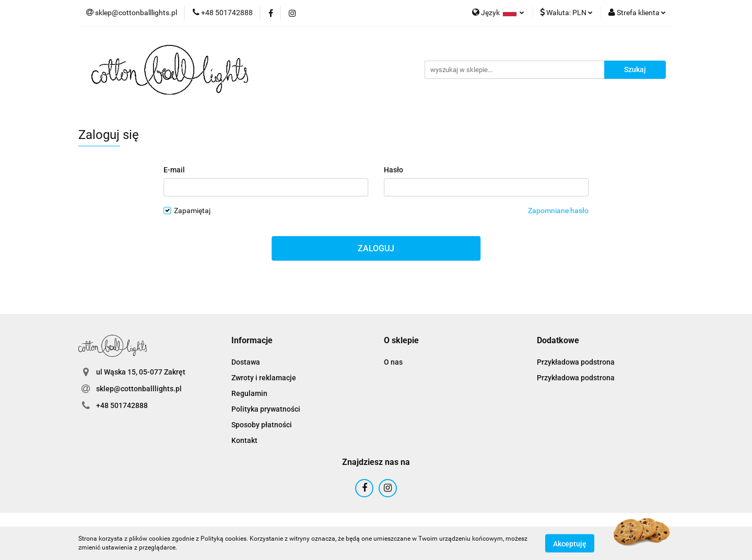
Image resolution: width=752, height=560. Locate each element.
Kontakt (244, 440)
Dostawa (245, 362)
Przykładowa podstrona (576, 362)
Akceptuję (569, 543)
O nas (393, 362)
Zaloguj (376, 248)
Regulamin (249, 393)
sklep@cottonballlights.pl (139, 388)
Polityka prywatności (265, 409)
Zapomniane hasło (558, 210)
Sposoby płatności (261, 425)
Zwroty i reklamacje (263, 378)
